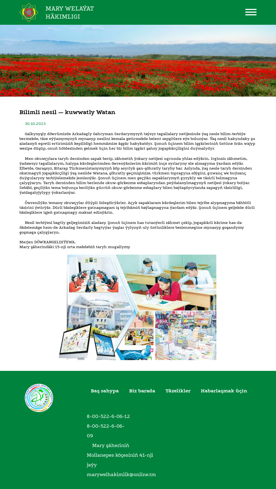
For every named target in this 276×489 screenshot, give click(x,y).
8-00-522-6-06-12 (108, 416)
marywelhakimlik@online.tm (121, 474)
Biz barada (142, 391)
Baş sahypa (105, 391)
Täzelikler (178, 391)
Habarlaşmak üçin (224, 391)
